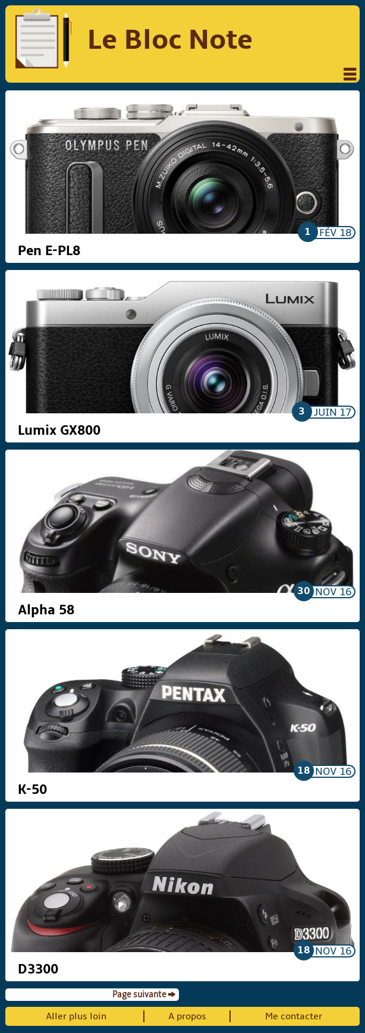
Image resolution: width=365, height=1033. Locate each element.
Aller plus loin (76, 1016)
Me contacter (293, 1016)
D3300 (38, 969)
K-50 (32, 789)
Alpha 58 (46, 610)
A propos (187, 1016)
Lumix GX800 (59, 430)
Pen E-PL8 (49, 251)
